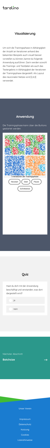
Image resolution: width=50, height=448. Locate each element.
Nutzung (25, 429)
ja (14, 300)
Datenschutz (25, 424)
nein (15, 309)
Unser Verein (25, 408)
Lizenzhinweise (25, 440)
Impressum (25, 419)
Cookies (25, 434)
